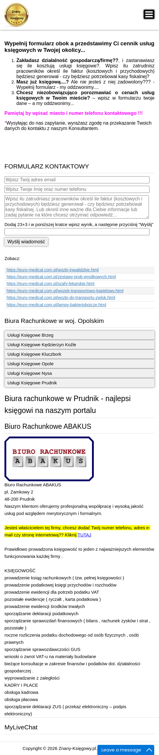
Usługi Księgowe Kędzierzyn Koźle (41, 344)
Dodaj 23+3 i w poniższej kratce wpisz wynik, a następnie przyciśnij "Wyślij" (78, 224)
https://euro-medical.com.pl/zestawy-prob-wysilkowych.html (61, 276)
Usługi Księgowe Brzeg (30, 335)
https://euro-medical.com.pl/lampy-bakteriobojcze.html (56, 304)
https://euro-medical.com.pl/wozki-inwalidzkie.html (53, 269)
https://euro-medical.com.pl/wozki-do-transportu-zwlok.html (61, 297)
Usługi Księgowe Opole (30, 363)
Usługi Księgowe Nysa (29, 373)
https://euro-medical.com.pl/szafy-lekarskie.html (50, 283)
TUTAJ (84, 534)
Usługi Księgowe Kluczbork (34, 354)
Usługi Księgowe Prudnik (32, 382)
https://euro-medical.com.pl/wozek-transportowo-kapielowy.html (65, 290)
